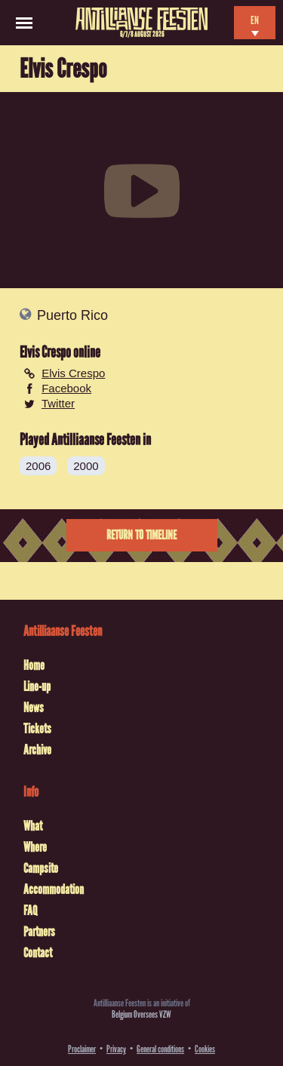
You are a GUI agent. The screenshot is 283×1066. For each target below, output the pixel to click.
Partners (39, 931)
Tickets (37, 728)
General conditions (160, 1049)
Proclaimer (82, 1049)
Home (34, 665)
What (32, 826)
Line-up (37, 686)
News (33, 707)
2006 (38, 465)
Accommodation (53, 889)
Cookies (205, 1049)
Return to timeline (141, 535)
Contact (37, 953)
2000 (85, 465)
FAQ (30, 910)
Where (35, 847)
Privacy (116, 1049)
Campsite (40, 868)
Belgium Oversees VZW (141, 1014)
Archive (37, 750)
